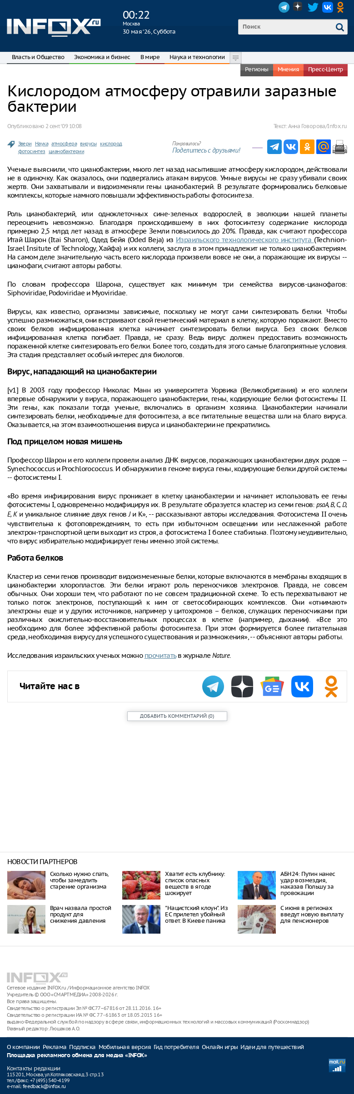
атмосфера (64, 143)
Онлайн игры (220, 1047)
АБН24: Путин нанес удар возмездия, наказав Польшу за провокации (307, 883)
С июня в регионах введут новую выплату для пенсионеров (311, 914)
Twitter (313, 7)
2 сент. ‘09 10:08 (63, 126)
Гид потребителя (176, 1047)
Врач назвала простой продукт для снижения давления (80, 914)
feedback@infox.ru (44, 1086)
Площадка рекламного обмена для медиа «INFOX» (77, 1055)
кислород (111, 143)
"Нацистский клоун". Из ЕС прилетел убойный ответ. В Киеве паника (196, 914)
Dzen (298, 7)
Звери (25, 143)
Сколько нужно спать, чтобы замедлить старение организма (79, 880)
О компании (23, 1047)
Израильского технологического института (245, 239)
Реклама (55, 1047)
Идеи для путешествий (272, 1047)
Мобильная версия (125, 1047)
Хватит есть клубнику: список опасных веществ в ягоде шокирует (195, 883)
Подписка (82, 1047)
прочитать (160, 655)
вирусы (88, 143)
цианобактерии (66, 151)
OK (342, 7)
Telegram (284, 7)
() (177, 716)
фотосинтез (31, 151)
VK (327, 7)
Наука (41, 143)
